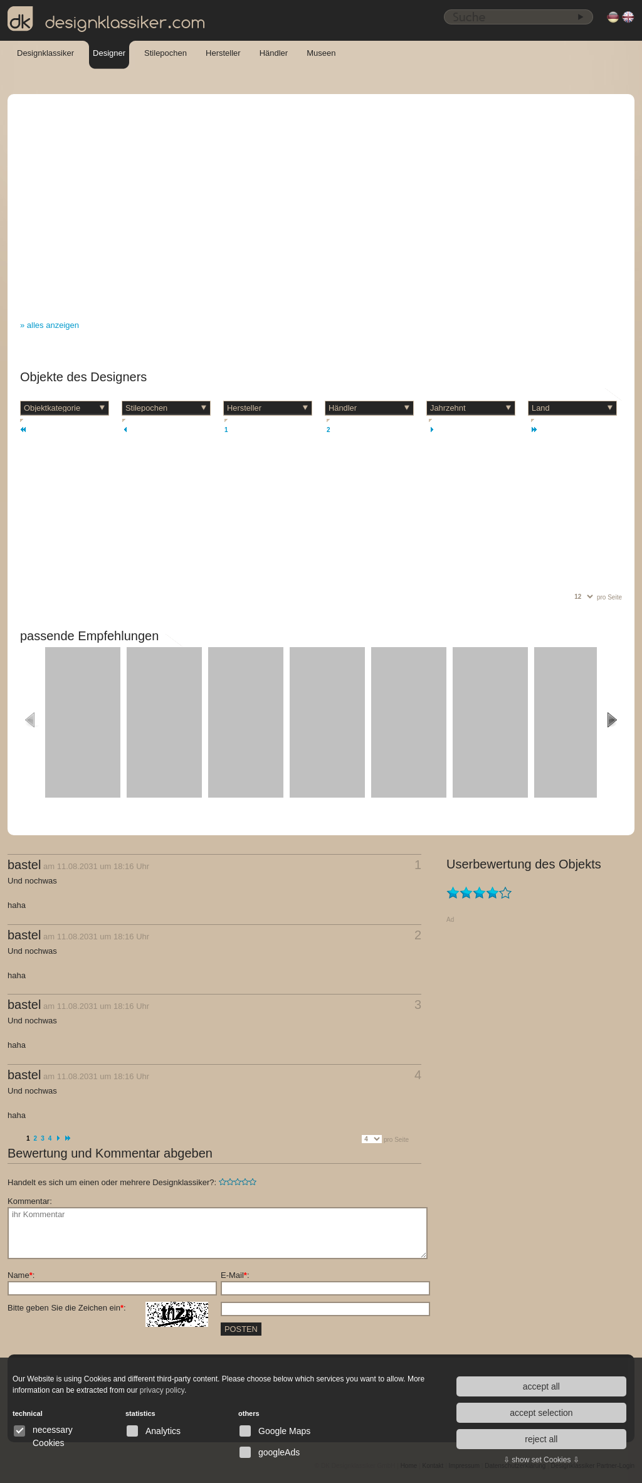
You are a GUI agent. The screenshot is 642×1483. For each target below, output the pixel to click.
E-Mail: (235, 1275)
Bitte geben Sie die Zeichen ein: (108, 1308)
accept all (541, 1386)
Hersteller (223, 53)
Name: (21, 1275)
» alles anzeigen (49, 325)
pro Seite (609, 597)
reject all (541, 1439)
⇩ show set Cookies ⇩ (541, 1459)
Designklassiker (45, 53)
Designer (109, 53)
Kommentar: (30, 1201)
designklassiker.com (107, 19)
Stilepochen (165, 53)
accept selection (541, 1413)
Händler (274, 53)
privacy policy (162, 1390)
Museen (321, 53)
